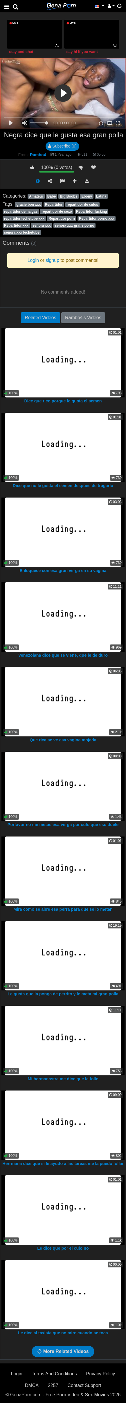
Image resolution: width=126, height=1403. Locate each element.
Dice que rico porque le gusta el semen (63, 401)
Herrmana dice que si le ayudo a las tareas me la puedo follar (63, 1163)
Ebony (86, 196)
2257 (53, 1385)
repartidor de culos (82, 205)
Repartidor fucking (91, 211)
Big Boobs (68, 196)
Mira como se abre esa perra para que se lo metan (63, 909)
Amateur (36, 196)
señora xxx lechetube (21, 232)
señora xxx (42, 225)
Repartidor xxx (16, 225)
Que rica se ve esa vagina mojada (63, 740)
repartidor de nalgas (20, 211)
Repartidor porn (61, 218)
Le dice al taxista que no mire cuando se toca (63, 1333)
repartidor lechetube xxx (24, 218)
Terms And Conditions (54, 1373)
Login (16, 1373)
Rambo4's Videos (83, 317)
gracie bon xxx (28, 205)
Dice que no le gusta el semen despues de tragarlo (63, 485)
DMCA (32, 1385)
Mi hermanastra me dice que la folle (63, 1079)
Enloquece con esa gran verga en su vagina (62, 570)
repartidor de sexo (57, 211)
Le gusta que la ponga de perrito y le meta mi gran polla (63, 994)
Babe (51, 196)
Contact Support (84, 1385)
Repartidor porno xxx (96, 218)
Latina (101, 196)
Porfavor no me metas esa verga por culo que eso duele (63, 824)
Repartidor (54, 205)
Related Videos (40, 317)
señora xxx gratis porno (74, 225)
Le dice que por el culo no (63, 1248)
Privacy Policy (100, 1373)
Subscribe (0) (62, 146)
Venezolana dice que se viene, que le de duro (63, 655)
